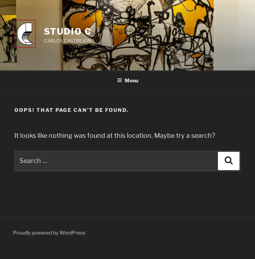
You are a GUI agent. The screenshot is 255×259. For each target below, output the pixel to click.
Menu (127, 80)
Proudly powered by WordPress (49, 233)
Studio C (68, 31)
